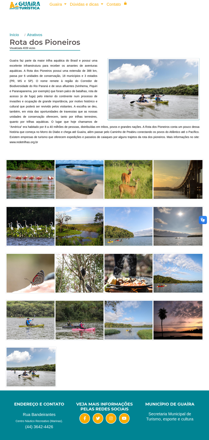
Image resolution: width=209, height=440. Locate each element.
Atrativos (34, 35)
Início (14, 35)
